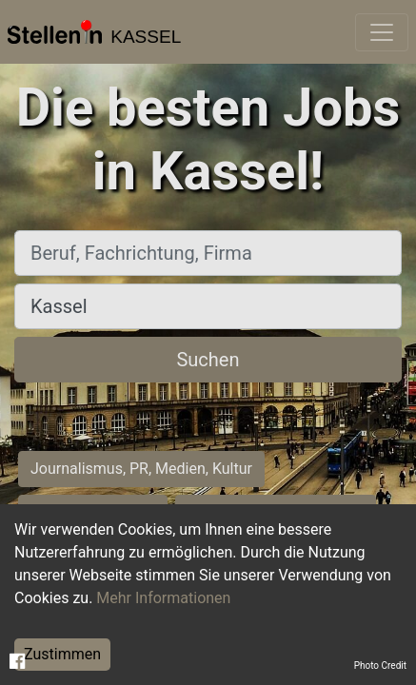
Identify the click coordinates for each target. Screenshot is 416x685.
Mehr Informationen (163, 598)
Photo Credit (380, 665)
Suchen (207, 359)
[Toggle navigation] (381, 32)
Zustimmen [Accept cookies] (62, 654)
